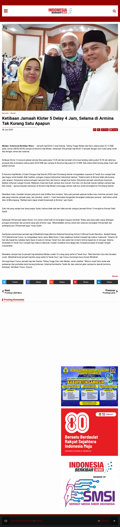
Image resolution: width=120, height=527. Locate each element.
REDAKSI (39, 521)
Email (113, 129)
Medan (115, 276)
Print (104, 129)
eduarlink (105, 521)
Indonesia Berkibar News (22, 521)
